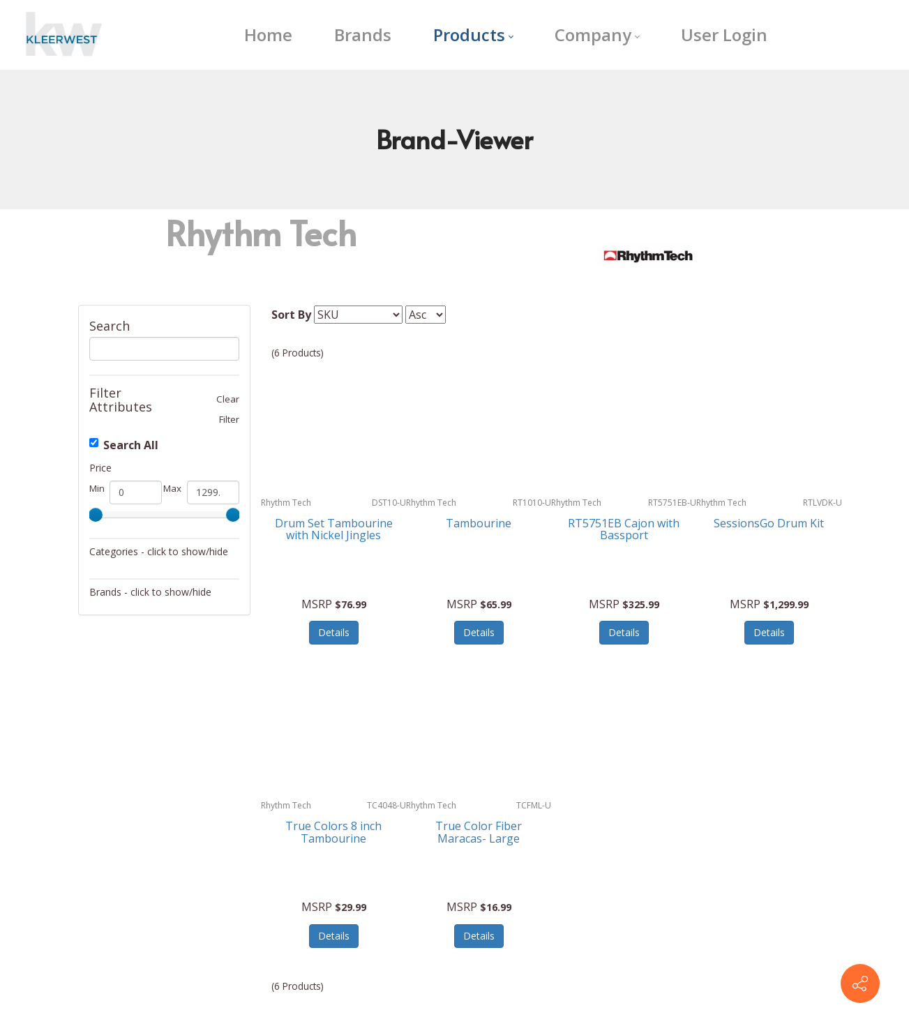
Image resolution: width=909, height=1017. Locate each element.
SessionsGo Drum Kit (769, 523)
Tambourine (478, 523)
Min (97, 488)
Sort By (291, 314)
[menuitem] (268, 35)
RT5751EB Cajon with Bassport (623, 529)
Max (172, 488)
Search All (123, 445)
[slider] (96, 515)
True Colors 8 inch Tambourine (333, 832)
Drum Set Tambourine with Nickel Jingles (334, 529)
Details (334, 632)
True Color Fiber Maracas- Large (478, 832)
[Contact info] (860, 983)
